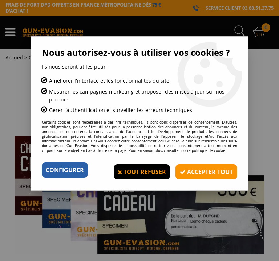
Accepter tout (204, 170)
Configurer (65, 170)
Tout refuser (138, 170)
